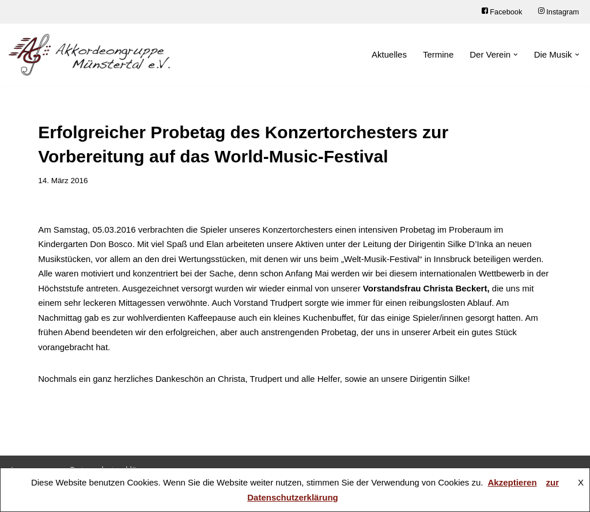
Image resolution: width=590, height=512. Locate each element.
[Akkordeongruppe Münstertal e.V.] (89, 54)
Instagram (558, 11)
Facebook (502, 11)
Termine (438, 54)
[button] (515, 54)
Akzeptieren (512, 482)
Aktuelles (389, 54)
